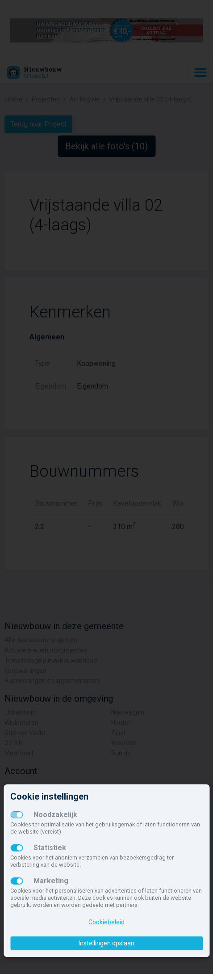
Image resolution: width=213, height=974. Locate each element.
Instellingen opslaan (106, 943)
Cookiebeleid (106, 922)
